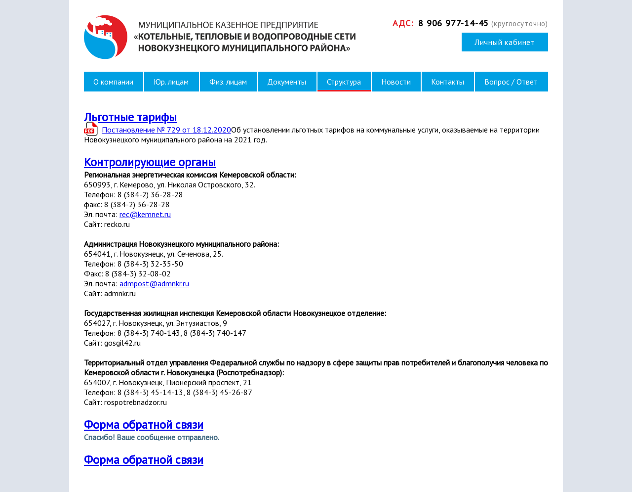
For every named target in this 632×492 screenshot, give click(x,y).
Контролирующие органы (150, 162)
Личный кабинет (504, 42)
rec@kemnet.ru (145, 214)
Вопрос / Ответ (511, 82)
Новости (396, 82)
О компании (113, 82)
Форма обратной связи (143, 424)
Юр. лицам (171, 82)
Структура (344, 82)
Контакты (447, 82)
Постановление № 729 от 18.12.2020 (166, 129)
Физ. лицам (228, 82)
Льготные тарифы (130, 117)
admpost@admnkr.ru (154, 283)
